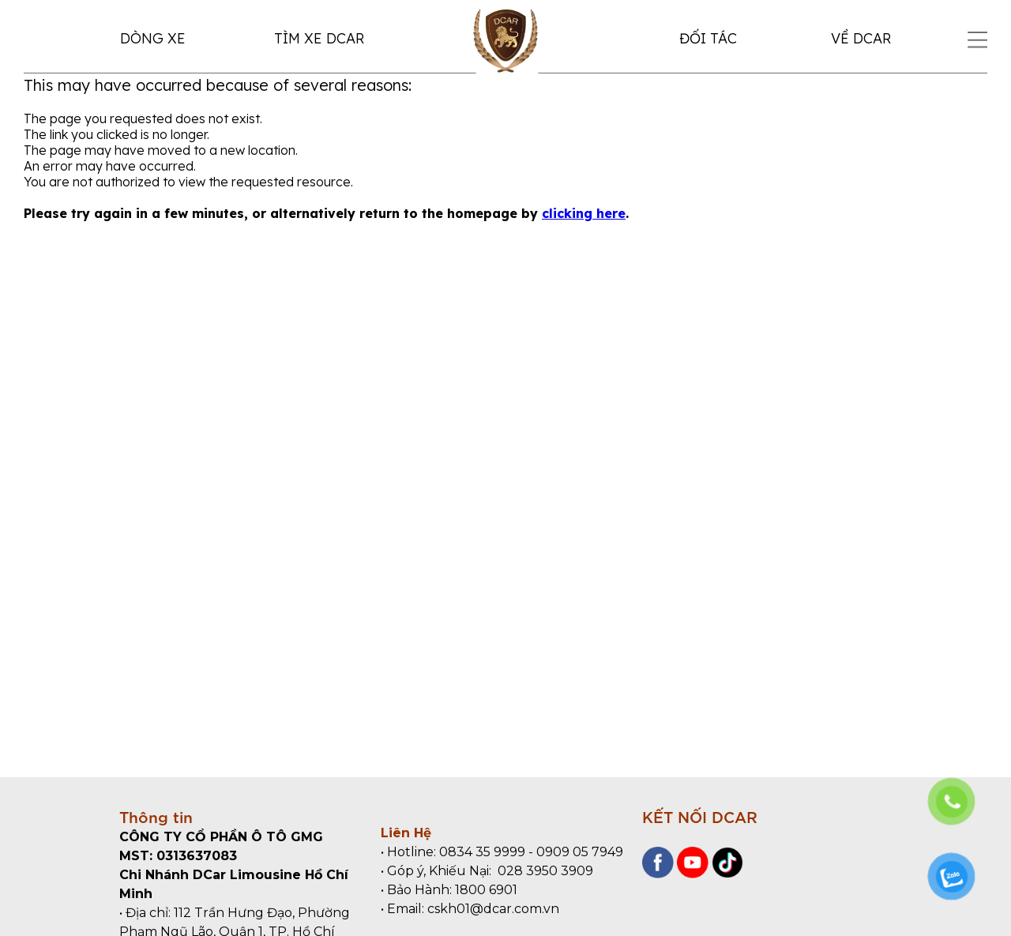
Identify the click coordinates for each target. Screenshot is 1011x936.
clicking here (584, 213)
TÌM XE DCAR (319, 38)
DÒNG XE (153, 38)
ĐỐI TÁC (708, 38)
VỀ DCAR (861, 38)
